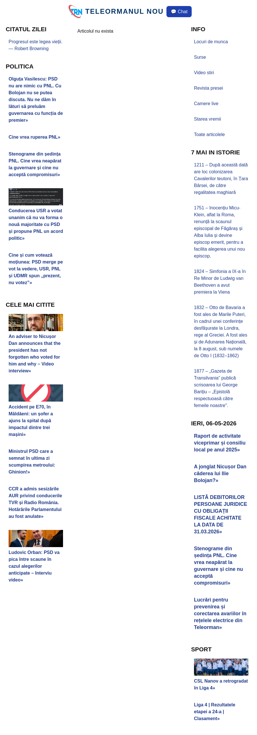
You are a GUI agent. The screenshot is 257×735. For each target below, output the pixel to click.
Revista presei (208, 88)
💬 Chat (179, 11)
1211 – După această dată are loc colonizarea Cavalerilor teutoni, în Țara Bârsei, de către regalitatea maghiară (221, 178)
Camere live (206, 103)
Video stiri (204, 72)
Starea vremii (207, 119)
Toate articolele (209, 134)
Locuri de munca (211, 41)
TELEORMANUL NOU (124, 11)
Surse (200, 57)
